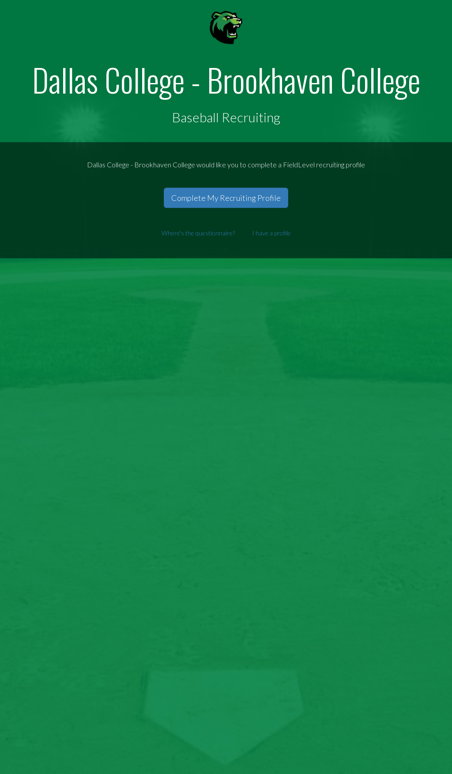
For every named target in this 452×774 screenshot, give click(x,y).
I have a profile (271, 233)
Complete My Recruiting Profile (226, 198)
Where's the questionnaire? (198, 233)
